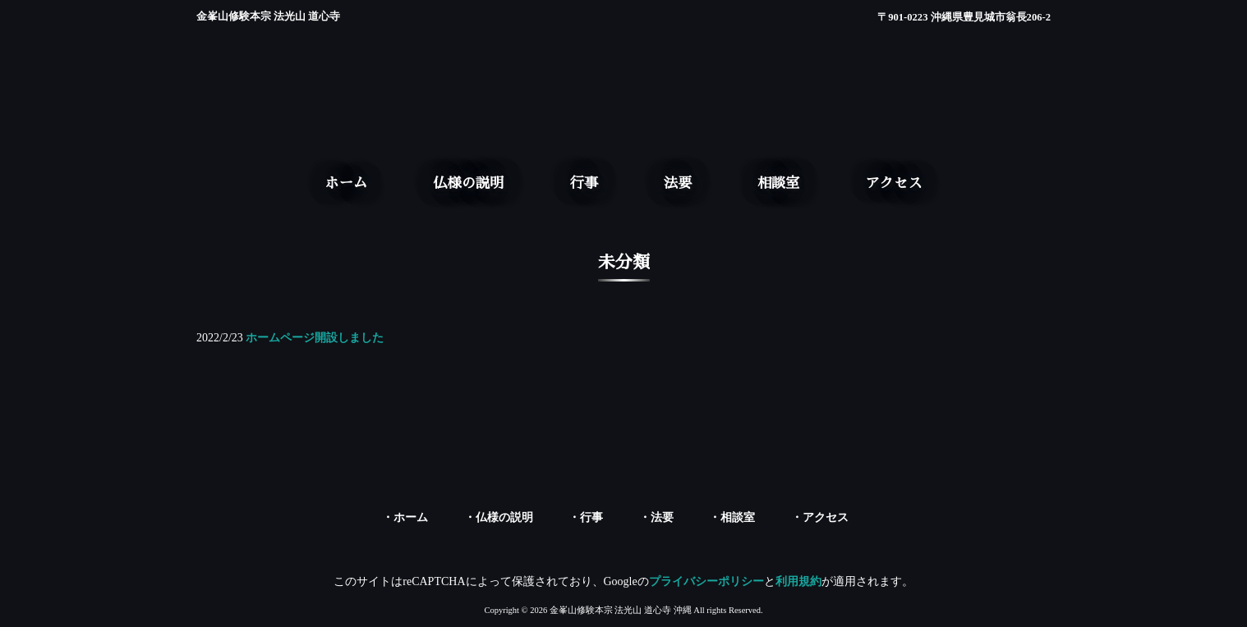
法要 (662, 517)
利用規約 (798, 581)
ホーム (410, 517)
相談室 (737, 517)
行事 (591, 517)
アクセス (826, 517)
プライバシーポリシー (706, 581)
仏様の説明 (504, 517)
